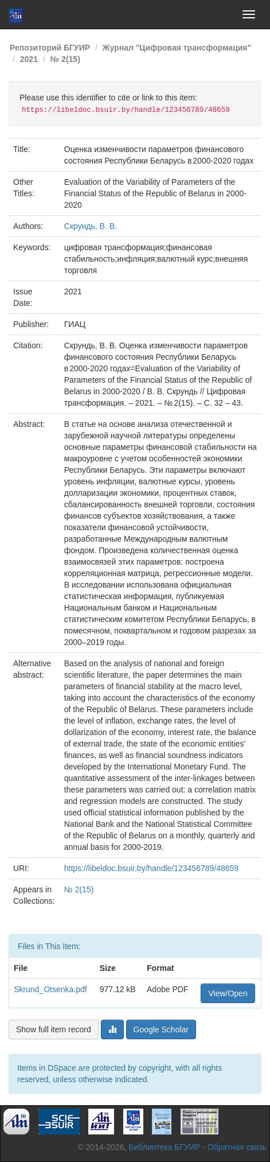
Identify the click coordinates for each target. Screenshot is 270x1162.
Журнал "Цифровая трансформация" (177, 47)
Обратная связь (237, 1147)
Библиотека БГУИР (164, 1147)
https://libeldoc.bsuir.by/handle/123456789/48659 (151, 868)
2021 (29, 59)
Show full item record (53, 1029)
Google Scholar (161, 1029)
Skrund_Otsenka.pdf (50, 989)
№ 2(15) (65, 59)
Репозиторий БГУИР (50, 47)
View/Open (227, 993)
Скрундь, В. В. (90, 226)
